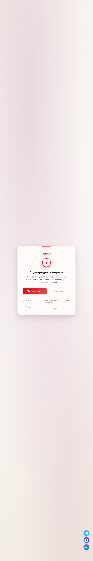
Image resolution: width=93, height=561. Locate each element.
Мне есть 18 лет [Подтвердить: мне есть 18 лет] (35, 291)
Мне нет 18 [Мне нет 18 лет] (59, 291)
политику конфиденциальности (56, 307)
